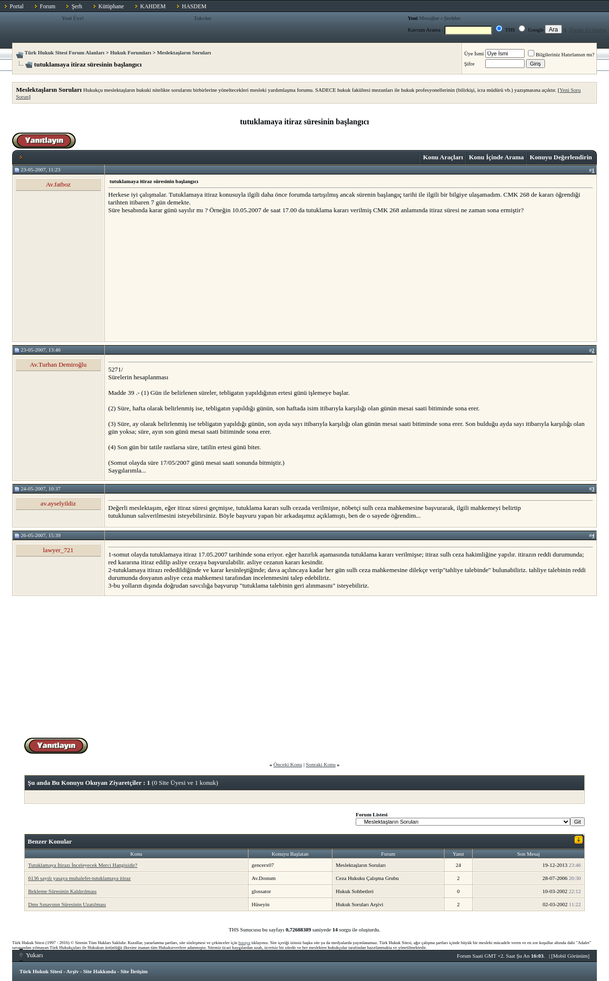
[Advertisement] (181, 277)
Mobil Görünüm (570, 956)
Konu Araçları (443, 157)
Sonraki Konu (320, 764)
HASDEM (194, 6)
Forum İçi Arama (588, 30)
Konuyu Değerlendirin (561, 157)
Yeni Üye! (73, 18)
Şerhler (452, 18)
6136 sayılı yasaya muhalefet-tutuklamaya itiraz (79, 878)
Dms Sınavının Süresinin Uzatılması (67, 904)
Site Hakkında (99, 971)
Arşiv (72, 971)
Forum (47, 6)
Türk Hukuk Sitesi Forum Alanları (64, 52)
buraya (244, 942)
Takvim (202, 18)
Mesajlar (429, 18)
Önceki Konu (287, 764)
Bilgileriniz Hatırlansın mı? (561, 54)
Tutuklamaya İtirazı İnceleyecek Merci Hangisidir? (82, 865)
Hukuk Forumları (130, 52)
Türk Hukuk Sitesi (40, 971)
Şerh (76, 6)
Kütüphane (111, 6)
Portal (17, 6)
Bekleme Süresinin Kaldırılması (62, 891)
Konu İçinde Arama (496, 157)
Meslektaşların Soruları (184, 52)
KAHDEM (153, 6)
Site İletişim (134, 971)
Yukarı (31, 955)
